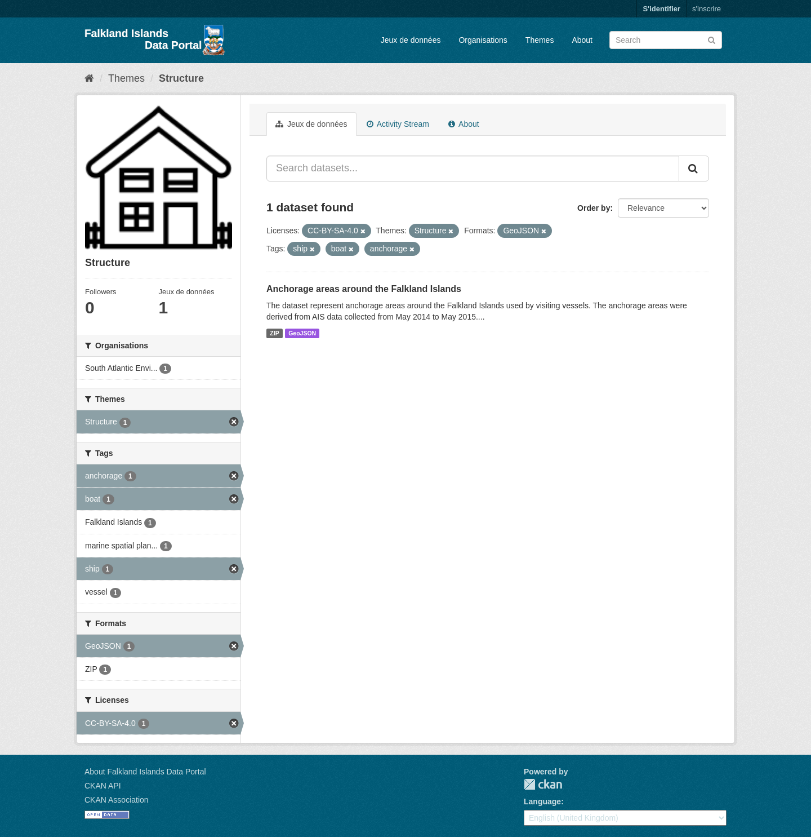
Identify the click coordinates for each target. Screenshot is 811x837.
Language (542, 801)
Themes (539, 40)
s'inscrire (706, 9)
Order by (593, 207)
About (582, 40)
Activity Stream (398, 124)
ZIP (274, 333)
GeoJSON (302, 333)
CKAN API (102, 785)
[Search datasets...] (472, 168)
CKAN (543, 784)
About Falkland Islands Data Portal (145, 771)
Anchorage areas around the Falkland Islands (363, 289)
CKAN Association (116, 799)
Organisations (482, 40)
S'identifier (661, 9)
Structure (181, 78)
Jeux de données (411, 40)
